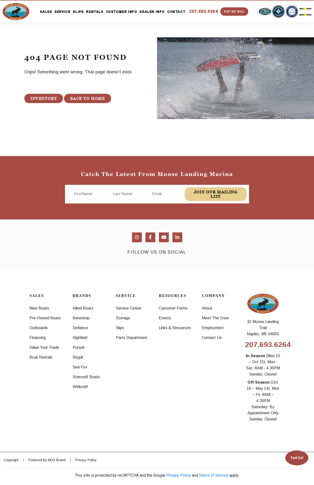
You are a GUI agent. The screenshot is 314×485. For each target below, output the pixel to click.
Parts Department (131, 338)
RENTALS (94, 11)
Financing (37, 338)
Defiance (80, 328)
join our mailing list (216, 194)
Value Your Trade (44, 347)
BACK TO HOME (87, 98)
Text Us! (296, 458)
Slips (120, 328)
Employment (213, 328)
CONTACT (176, 11)
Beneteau (81, 318)
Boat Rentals (40, 357)
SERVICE (62, 11)
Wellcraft (80, 387)
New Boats (39, 308)
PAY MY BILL (234, 11)
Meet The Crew (215, 318)
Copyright (11, 460)
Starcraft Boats (86, 377)
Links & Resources (175, 328)
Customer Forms (173, 308)
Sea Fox (80, 367)
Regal (78, 357)
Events (165, 318)
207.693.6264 (203, 11)
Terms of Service (213, 475)
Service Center (129, 308)
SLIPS (78, 11)
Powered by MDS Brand (46, 460)
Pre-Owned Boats (45, 318)
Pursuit (79, 347)
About (207, 308)
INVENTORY (43, 98)
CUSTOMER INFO (121, 11)
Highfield (80, 338)
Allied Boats (83, 308)
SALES (46, 11)
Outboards (38, 328)
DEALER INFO (152, 11)
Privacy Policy (86, 460)
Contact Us (212, 338)
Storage (123, 318)
